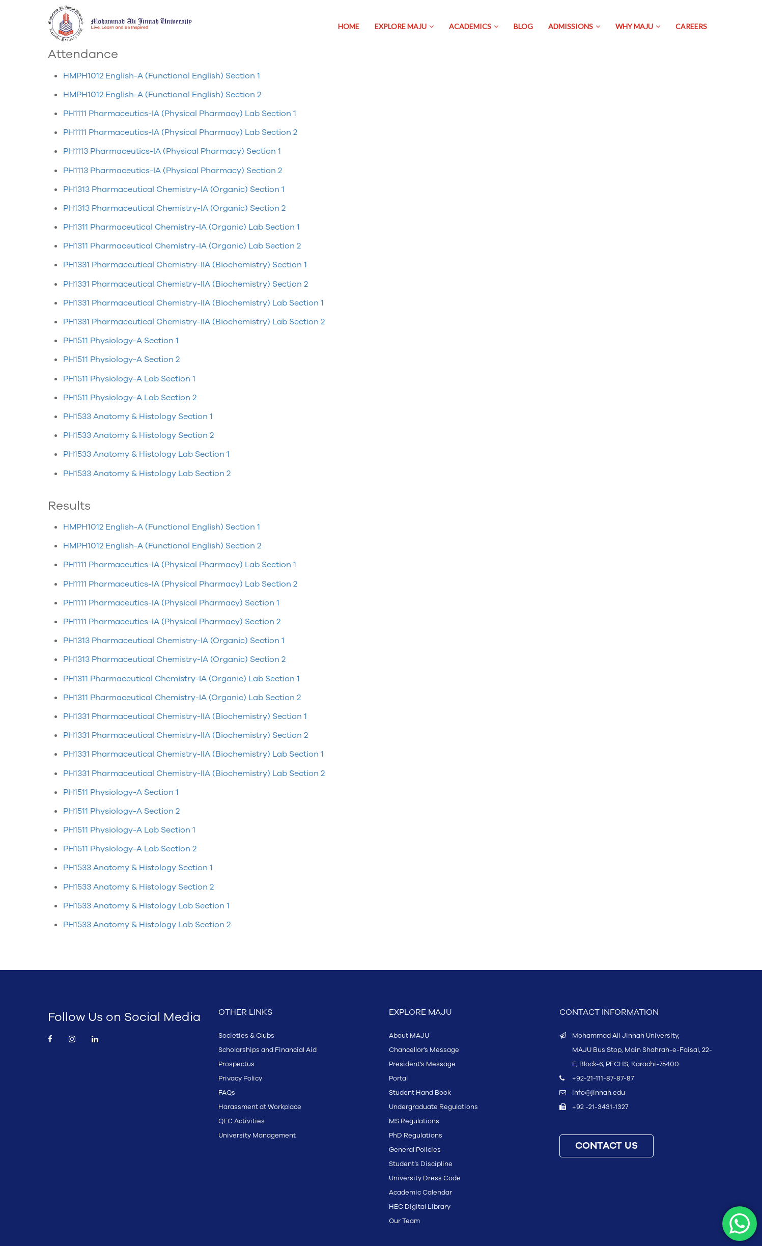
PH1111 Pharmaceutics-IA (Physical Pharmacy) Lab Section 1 (179, 113)
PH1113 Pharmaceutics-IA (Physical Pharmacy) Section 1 (172, 151)
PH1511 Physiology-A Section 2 (121, 359)
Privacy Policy (240, 1078)
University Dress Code (425, 1178)
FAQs (226, 1092)
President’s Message (422, 1064)
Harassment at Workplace (259, 1107)
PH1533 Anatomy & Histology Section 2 (138, 435)
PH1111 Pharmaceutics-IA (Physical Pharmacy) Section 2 (171, 621)
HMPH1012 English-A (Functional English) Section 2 (162, 94)
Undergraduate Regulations (433, 1107)
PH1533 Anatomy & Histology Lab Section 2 (147, 473)
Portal (398, 1078)
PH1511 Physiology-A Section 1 (121, 340)
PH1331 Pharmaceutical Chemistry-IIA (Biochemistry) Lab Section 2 (194, 321)
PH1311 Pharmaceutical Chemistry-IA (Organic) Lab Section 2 (182, 246)
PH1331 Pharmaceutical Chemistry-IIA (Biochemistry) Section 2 (185, 284)
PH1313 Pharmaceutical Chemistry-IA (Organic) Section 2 (174, 208)
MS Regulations (414, 1121)
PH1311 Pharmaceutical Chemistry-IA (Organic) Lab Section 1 (181, 227)
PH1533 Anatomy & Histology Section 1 (138, 416)
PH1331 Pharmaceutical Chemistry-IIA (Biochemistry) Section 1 (185, 264)
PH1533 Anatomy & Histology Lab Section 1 (146, 454)
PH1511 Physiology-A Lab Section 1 (129, 378)
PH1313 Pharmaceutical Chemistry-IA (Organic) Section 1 (174, 189)
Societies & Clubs (246, 1035)
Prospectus (236, 1064)
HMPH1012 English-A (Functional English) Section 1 (161, 75)
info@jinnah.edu (598, 1092)
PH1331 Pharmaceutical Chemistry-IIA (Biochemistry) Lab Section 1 (193, 303)
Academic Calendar (420, 1192)
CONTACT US (606, 1146)
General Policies (415, 1149)
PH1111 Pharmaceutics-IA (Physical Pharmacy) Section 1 (171, 602)
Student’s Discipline (421, 1164)
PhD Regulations (415, 1135)
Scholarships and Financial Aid (267, 1050)
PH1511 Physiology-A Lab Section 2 (129, 397)
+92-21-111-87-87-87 (603, 1078)
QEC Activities (241, 1121)
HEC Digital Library (419, 1206)
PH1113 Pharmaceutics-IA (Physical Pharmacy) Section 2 (172, 170)
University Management (257, 1135)
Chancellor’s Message (424, 1050)
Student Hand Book (420, 1092)
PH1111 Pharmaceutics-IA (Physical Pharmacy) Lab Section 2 (180, 132)
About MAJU (409, 1035)
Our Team (404, 1221)
